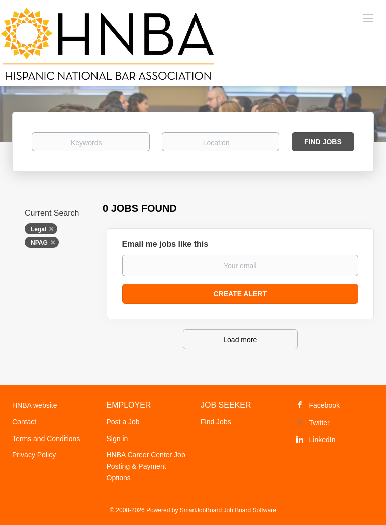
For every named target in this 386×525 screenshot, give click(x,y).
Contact (24, 422)
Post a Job (123, 422)
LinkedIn (322, 439)
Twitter (319, 423)
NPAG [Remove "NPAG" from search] (39, 242)
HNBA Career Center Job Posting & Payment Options (146, 466)
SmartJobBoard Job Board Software (228, 510)
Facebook (324, 405)
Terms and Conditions (46, 438)
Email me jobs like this (165, 244)
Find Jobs (323, 142)
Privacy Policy (34, 455)
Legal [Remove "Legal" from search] (38, 229)
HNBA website (34, 405)
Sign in (117, 438)
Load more (240, 340)
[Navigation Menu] (368, 17)
